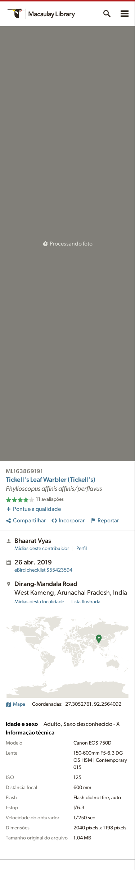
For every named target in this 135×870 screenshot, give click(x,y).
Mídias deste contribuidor (41, 548)
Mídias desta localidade (39, 601)
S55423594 (43, 570)
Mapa (15, 704)
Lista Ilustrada (85, 601)
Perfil (81, 548)
